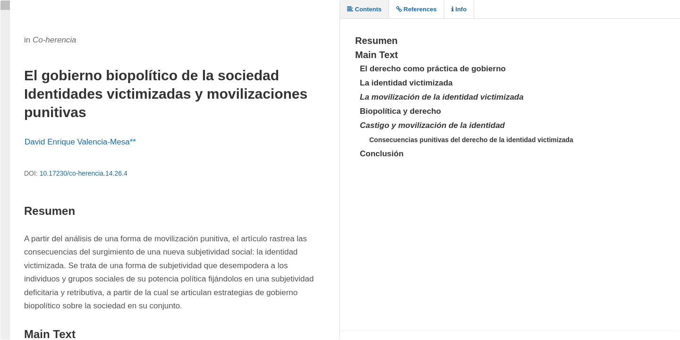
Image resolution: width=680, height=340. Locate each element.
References (416, 9)
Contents (364, 9)
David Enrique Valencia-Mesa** (80, 141)
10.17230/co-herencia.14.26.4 (84, 173)
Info (459, 9)
